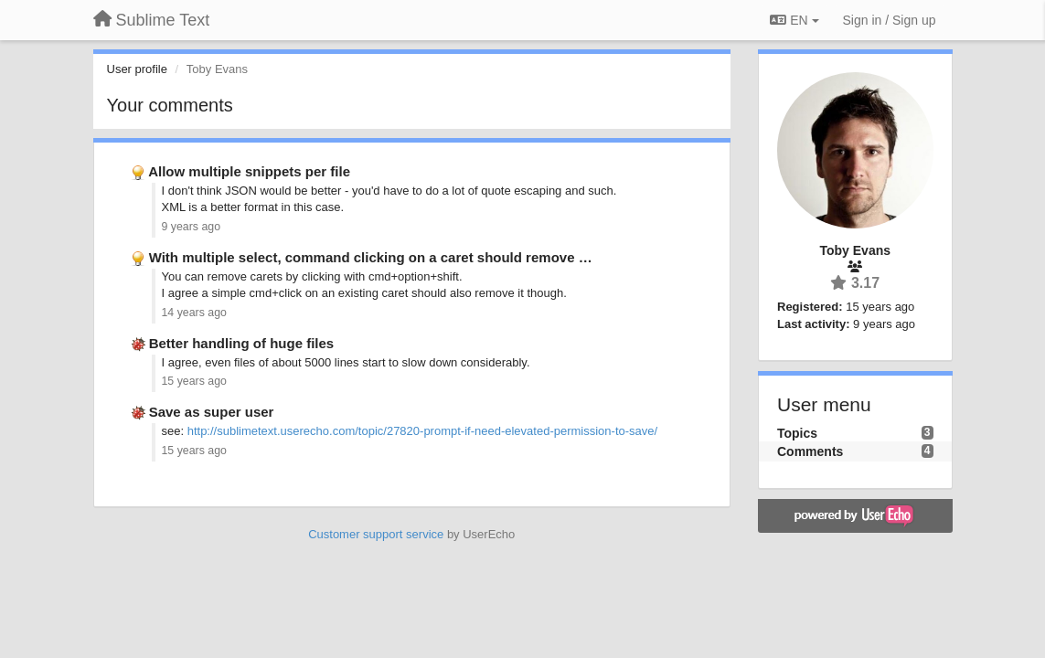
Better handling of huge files (242, 343)
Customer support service (375, 534)
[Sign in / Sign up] (890, 20)
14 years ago (194, 312)
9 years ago (191, 226)
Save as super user (211, 411)
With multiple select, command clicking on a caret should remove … (370, 257)
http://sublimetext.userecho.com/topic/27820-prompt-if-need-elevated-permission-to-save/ (422, 431)
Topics (797, 433)
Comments (810, 451)
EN (794, 20)
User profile (137, 69)
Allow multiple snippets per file (249, 171)
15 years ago (194, 381)
